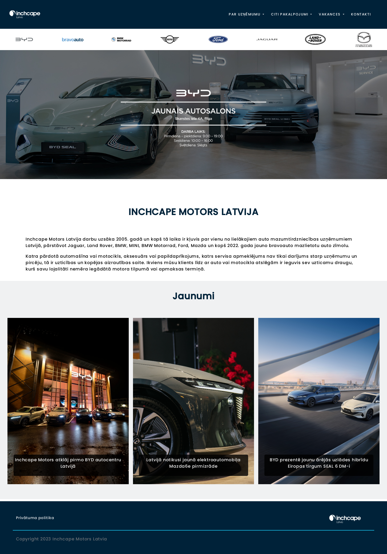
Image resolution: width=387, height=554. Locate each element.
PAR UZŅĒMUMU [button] (245, 14)
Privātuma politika (35, 517)
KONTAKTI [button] (361, 14)
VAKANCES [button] (330, 14)
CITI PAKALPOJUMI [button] (290, 14)
